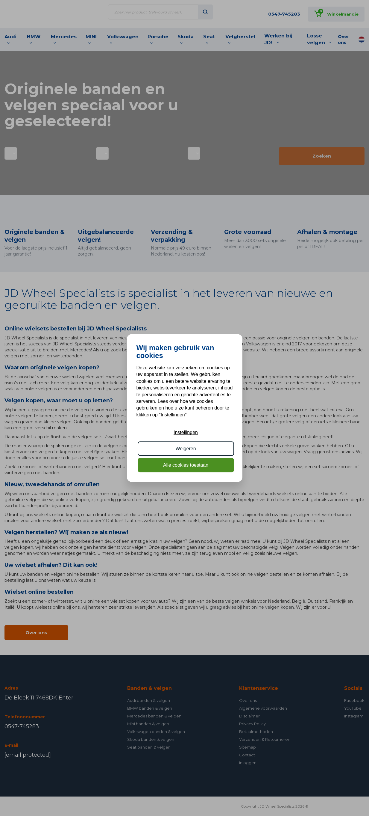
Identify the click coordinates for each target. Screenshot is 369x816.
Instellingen (186, 432)
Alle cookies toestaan (185, 464)
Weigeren (185, 448)
